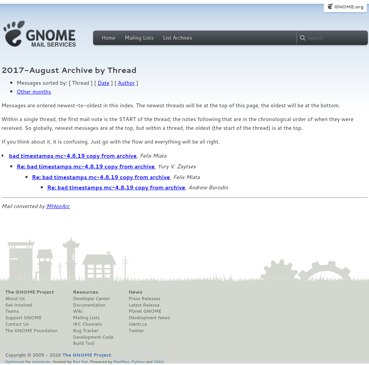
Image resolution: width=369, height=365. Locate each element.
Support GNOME (23, 318)
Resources (85, 292)
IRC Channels (87, 324)
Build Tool (83, 343)
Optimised (14, 361)
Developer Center (91, 299)
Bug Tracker (85, 331)
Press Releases (144, 299)
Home (109, 37)
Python (138, 361)
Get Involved (18, 305)
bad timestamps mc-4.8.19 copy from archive (73, 156)
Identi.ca (138, 324)
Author (126, 83)
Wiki (77, 311)
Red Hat (80, 361)
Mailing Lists (139, 37)
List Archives (177, 37)
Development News (149, 318)
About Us (15, 299)
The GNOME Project (29, 292)
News (135, 292)
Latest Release (144, 305)
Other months (34, 91)
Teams (12, 311)
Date (104, 83)
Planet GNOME (145, 311)
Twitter (136, 331)
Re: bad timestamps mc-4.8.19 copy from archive (86, 166)
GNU (158, 361)
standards (41, 361)
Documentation (89, 305)
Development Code (93, 337)
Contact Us (17, 324)
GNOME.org (348, 6)
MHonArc (58, 206)
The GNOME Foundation (31, 331)
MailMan (121, 361)
